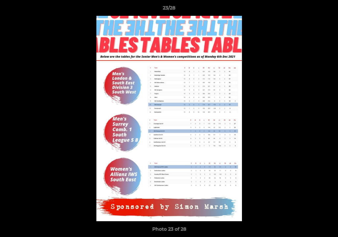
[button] (326, 10)
